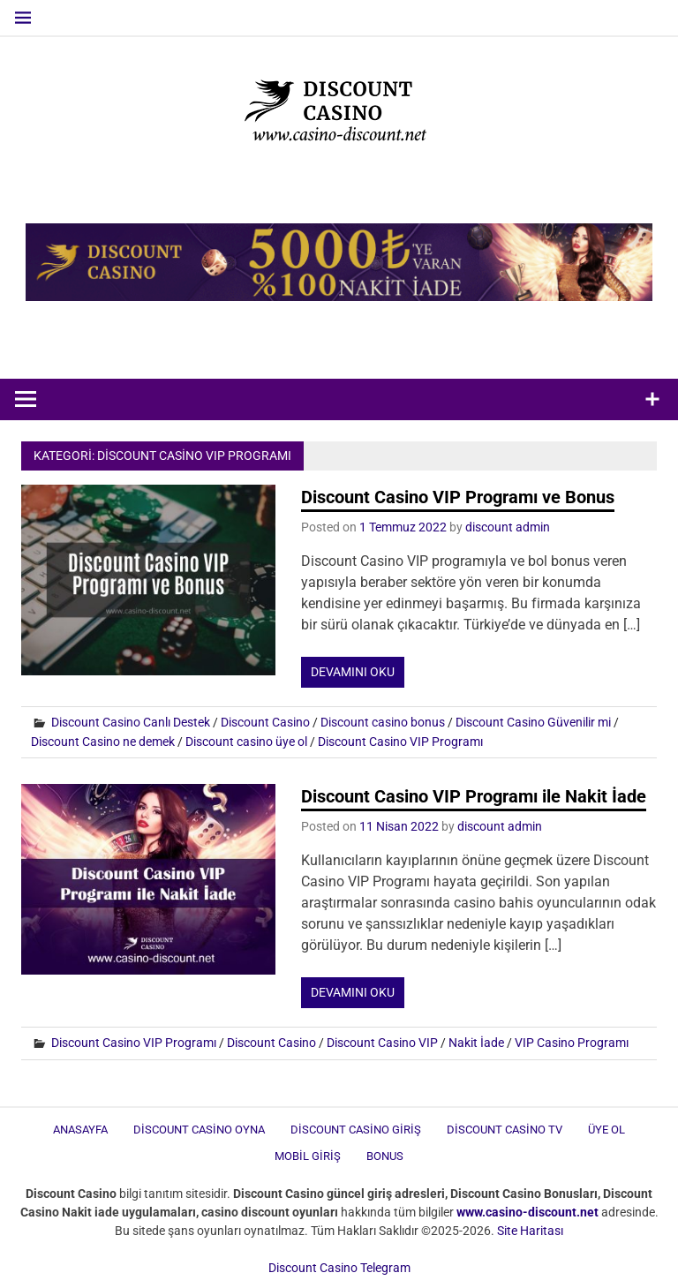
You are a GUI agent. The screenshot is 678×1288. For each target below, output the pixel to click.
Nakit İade (476, 1043)
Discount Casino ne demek (103, 741)
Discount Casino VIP (382, 1043)
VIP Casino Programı (572, 1043)
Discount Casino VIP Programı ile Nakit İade (473, 796)
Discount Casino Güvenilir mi (533, 722)
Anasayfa (80, 1129)
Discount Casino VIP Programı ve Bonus (457, 497)
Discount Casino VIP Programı (400, 741)
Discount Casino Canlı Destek (130, 722)
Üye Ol (606, 1129)
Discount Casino (265, 722)
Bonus (384, 1156)
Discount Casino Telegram (339, 1268)
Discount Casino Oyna (199, 1129)
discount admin (507, 527)
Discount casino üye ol (246, 741)
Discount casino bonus (382, 722)
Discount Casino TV (504, 1129)
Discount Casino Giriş (355, 1129)
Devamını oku (353, 672)
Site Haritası (530, 1231)
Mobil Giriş (308, 1156)
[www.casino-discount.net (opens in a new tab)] (527, 1212)
